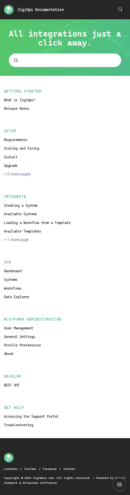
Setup (10, 131)
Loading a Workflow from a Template (37, 223)
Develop (13, 376)
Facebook (50, 469)
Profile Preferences (22, 345)
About (9, 354)
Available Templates (22, 231)
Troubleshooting (18, 425)
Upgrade (11, 166)
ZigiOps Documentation (41, 9)
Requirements (15, 140)
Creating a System (20, 205)
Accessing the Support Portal (31, 416)
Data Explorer (16, 297)
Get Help (14, 407)
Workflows (13, 288)
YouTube (31, 469)
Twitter (69, 469)
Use (7, 262)
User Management (18, 328)
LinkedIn (11, 469)
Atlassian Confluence (40, 483)
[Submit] (16, 60)
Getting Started (22, 91)
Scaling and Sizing (21, 148)
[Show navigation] (119, 484)
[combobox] (65, 60)
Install (11, 157)
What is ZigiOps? (19, 100)
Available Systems (20, 214)
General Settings (19, 337)
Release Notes (16, 109)
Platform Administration (32, 319)
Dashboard (13, 271)
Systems (11, 280)
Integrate (15, 196)
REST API (12, 385)
